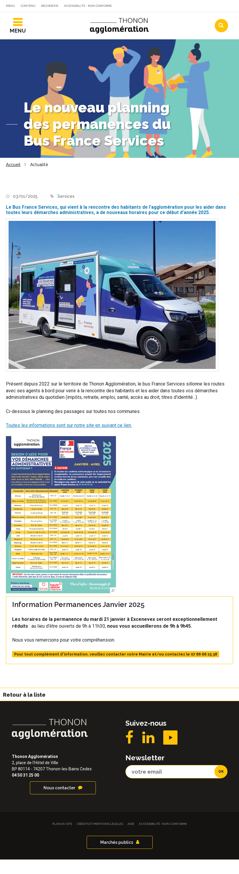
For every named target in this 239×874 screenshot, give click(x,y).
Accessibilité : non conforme (88, 5)
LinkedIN (148, 752)
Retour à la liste (24, 709)
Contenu (28, 5)
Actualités (110, 18)
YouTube (170, 752)
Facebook (129, 752)
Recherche (49, 5)
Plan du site (62, 838)
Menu (10, 5)
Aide (130, 838)
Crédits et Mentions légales (100, 838)
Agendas (146, 18)
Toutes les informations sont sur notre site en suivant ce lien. (69, 440)
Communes (181, 18)
